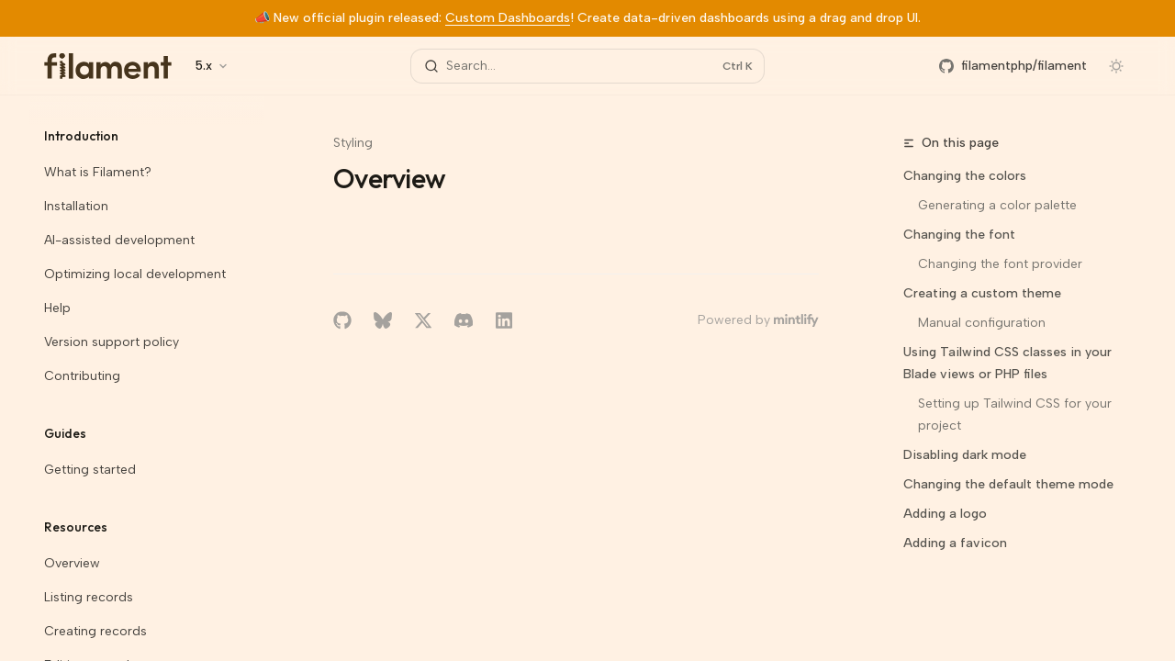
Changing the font (959, 234)
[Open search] (587, 66)
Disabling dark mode (964, 455)
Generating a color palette (997, 205)
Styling (353, 143)
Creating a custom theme (982, 293)
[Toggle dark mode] (1116, 66)
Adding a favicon (955, 543)
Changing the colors (964, 176)
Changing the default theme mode (1008, 484)
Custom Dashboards (507, 18)
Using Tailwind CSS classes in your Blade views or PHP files (1007, 363)
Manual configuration (982, 322)
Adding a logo (945, 513)
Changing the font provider (1000, 264)
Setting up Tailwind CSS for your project (1016, 414)
